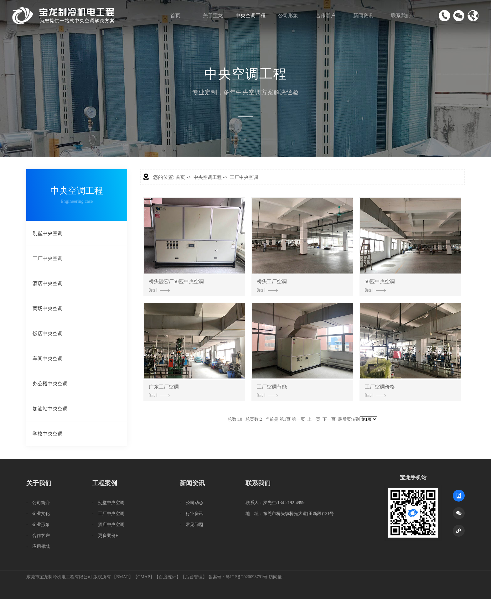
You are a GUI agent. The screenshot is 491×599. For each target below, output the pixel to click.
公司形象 (288, 15)
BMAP (122, 577)
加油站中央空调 (50, 408)
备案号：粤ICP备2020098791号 (238, 577)
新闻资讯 (363, 15)
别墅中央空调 (48, 233)
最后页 (344, 419)
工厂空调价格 (380, 390)
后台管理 (194, 577)
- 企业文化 (38, 513)
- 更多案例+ (105, 535)
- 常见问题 (191, 524)
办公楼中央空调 (50, 383)
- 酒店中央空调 (108, 524)
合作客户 (326, 15)
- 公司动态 (191, 502)
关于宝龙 (213, 15)
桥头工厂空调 (272, 285)
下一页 (329, 419)
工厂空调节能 (272, 390)
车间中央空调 (48, 358)
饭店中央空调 (48, 333)
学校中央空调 (48, 433)
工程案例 (104, 483)
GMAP (143, 577)
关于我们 (38, 483)
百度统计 (167, 577)
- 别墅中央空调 (108, 502)
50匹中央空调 (380, 285)
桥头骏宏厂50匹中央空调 (176, 285)
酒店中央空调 (48, 283)
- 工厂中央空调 (108, 513)
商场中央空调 (48, 308)
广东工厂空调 (164, 390)
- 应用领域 (38, 546)
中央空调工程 (250, 15)
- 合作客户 (38, 535)
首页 (175, 15)
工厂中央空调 (48, 258)
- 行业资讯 (191, 513)
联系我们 (401, 15)
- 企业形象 (38, 524)
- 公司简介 (38, 502)
